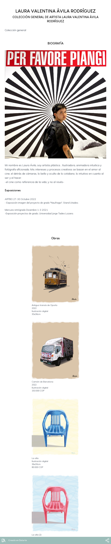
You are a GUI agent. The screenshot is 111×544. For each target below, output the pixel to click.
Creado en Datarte (17, 540)
